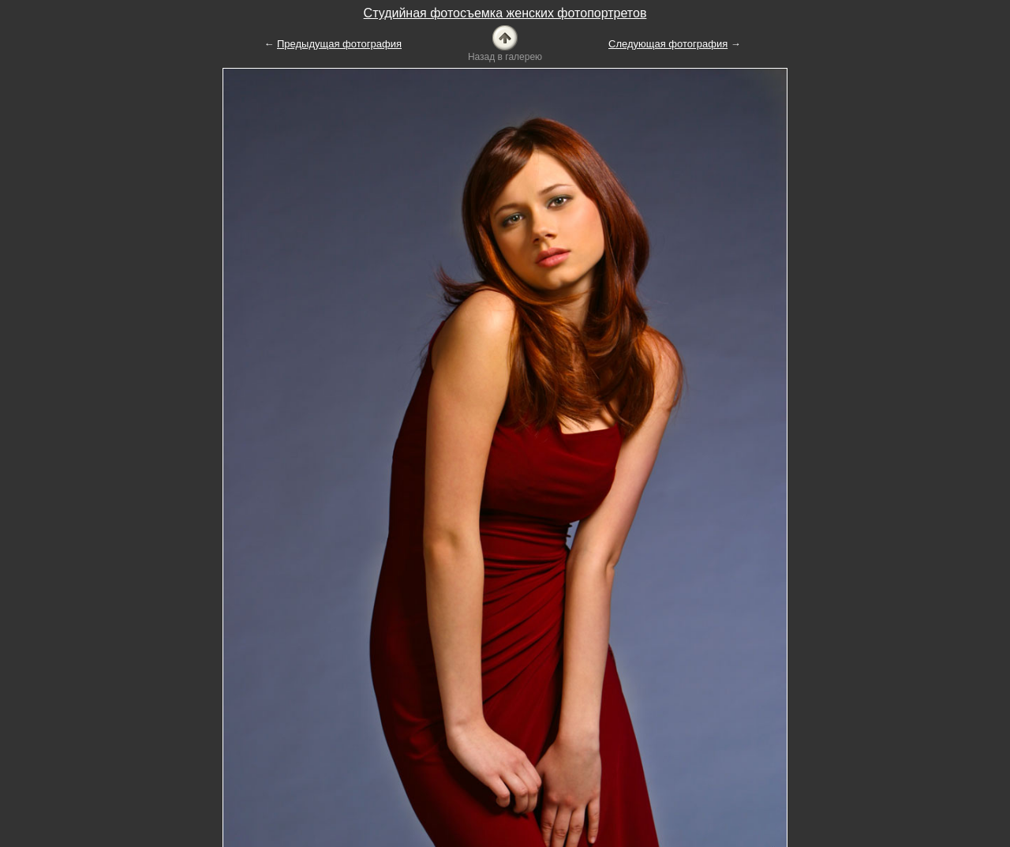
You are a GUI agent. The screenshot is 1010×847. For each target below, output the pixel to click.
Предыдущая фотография (339, 44)
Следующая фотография (668, 44)
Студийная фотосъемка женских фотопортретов (505, 13)
